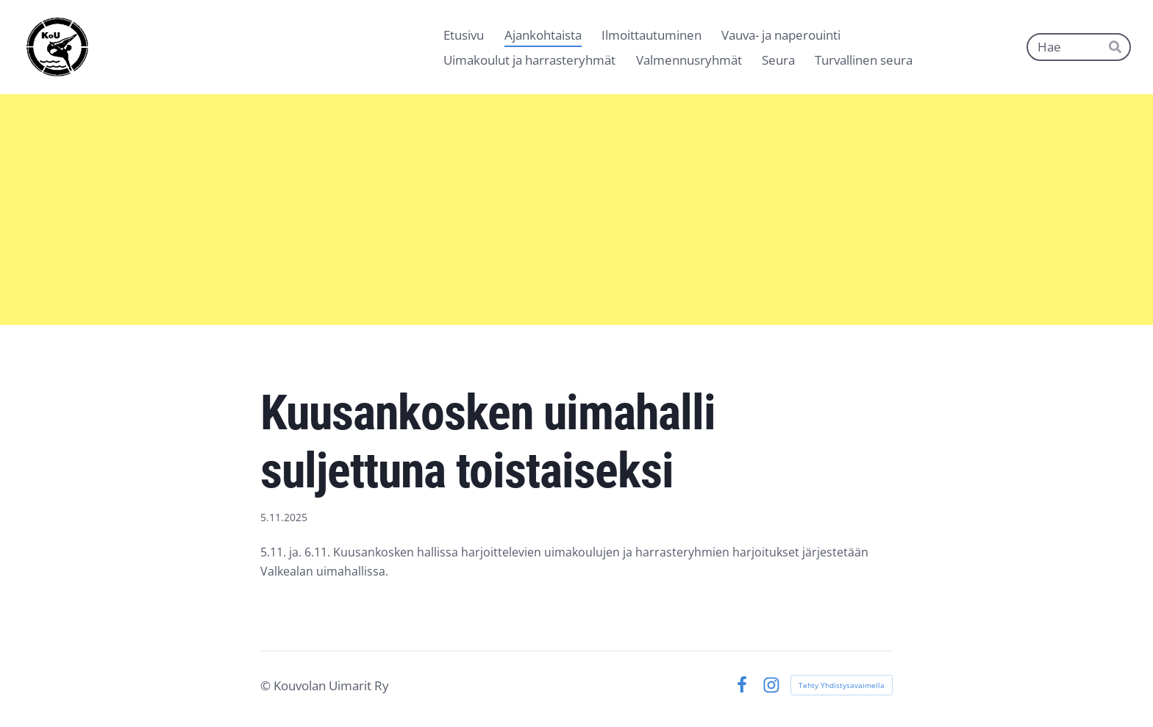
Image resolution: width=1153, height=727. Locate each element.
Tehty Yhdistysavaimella (842, 685)
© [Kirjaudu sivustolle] (267, 685)
